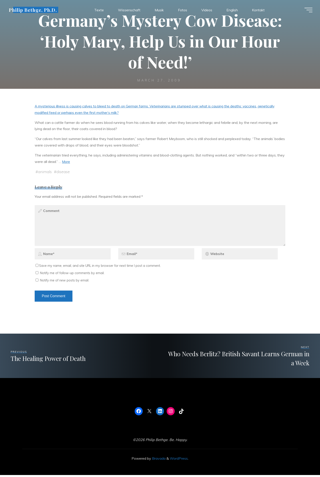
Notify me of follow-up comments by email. (72, 275)
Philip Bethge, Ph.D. (34, 10)
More (66, 161)
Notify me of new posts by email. (64, 282)
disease (63, 171)
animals (45, 171)
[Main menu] (307, 10)
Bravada (158, 460)
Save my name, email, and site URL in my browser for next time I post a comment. (98, 268)
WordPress (179, 460)
